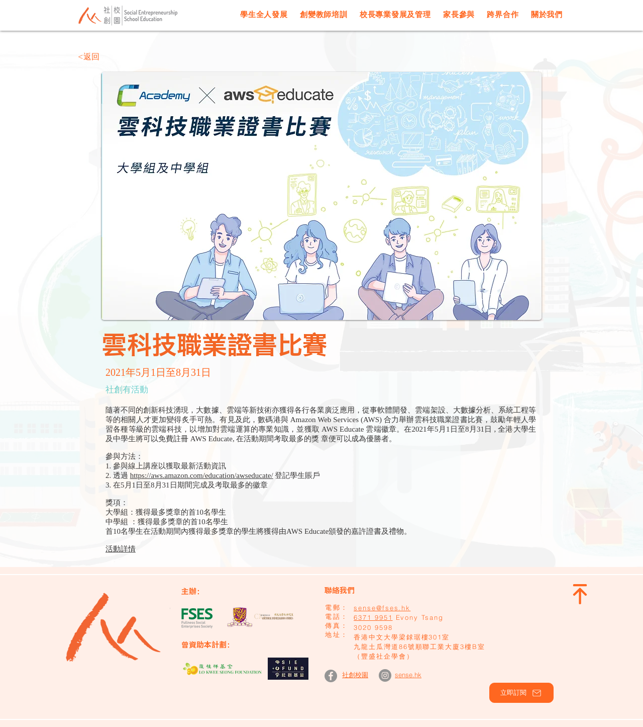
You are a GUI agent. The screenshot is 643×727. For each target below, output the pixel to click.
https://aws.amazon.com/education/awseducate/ (201, 475)
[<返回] (111, 57)
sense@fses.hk (382, 608)
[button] (521, 693)
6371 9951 (373, 617)
